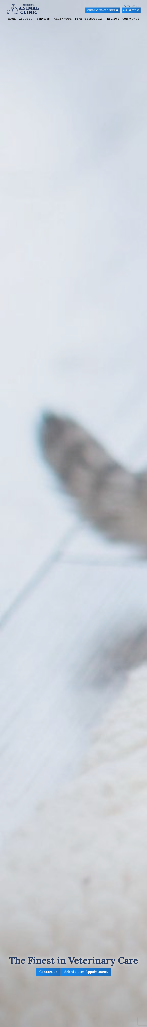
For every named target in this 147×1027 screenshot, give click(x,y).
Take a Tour (63, 18)
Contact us (48, 972)
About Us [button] (26, 18)
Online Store (131, 10)
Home (12, 18)
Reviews (113, 18)
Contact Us (130, 18)
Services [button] (44, 18)
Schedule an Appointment (102, 10)
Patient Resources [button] (89, 18)
